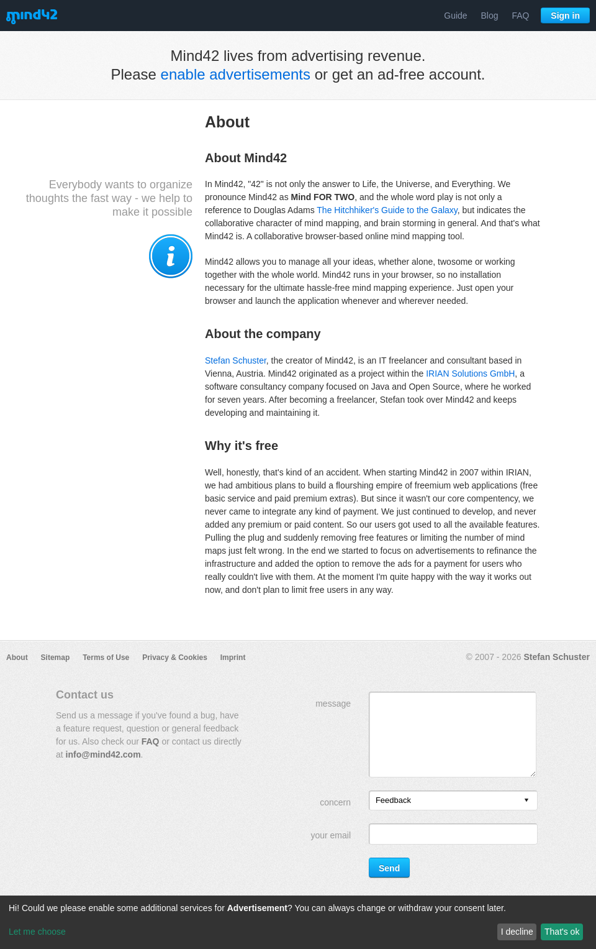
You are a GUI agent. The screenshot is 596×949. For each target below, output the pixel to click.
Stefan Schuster (235, 360)
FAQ (520, 16)
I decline (517, 932)
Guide (455, 16)
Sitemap (55, 657)
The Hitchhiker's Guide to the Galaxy (387, 210)
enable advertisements (235, 74)
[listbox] (453, 800)
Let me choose (37, 932)
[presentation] (526, 801)
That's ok (561, 932)
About (17, 657)
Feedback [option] (393, 800)
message (333, 703)
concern (335, 802)
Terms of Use (106, 657)
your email (330, 835)
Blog (490, 16)
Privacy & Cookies (174, 657)
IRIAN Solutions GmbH (470, 373)
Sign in (565, 16)
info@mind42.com (103, 754)
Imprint (233, 657)
